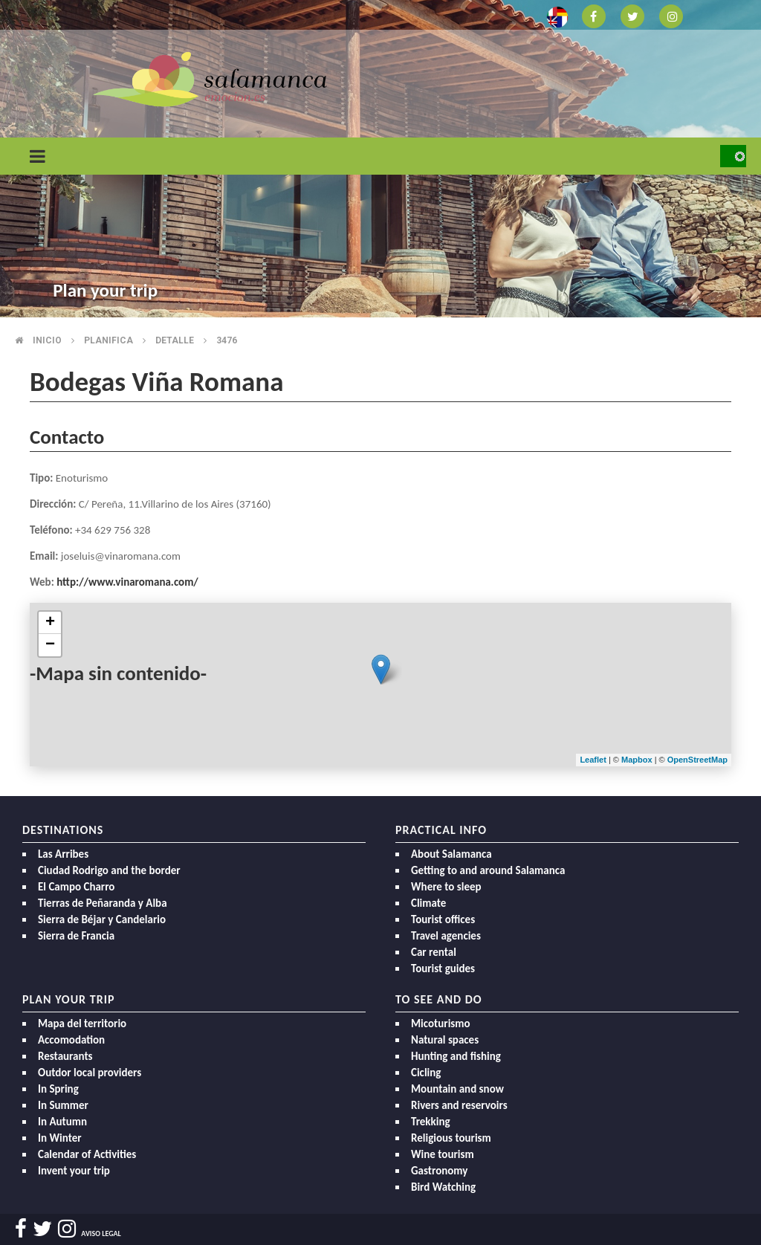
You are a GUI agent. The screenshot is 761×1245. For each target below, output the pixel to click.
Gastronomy (439, 1170)
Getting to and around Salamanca (488, 870)
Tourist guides (443, 968)
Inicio (47, 340)
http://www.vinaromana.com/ (127, 582)
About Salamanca (451, 854)
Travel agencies (446, 935)
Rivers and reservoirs (459, 1105)
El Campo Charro (76, 886)
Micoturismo (440, 1023)
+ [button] (50, 623)
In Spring (58, 1089)
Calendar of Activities (87, 1154)
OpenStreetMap (697, 759)
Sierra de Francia (76, 935)
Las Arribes (63, 854)
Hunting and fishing (456, 1056)
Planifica (108, 340)
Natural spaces (445, 1040)
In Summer (63, 1105)
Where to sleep (446, 886)
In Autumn (62, 1121)
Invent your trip (74, 1170)
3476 (226, 340)
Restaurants (65, 1056)
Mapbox (638, 759)
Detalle (174, 340)
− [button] (50, 645)
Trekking (430, 1121)
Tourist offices (443, 919)
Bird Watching (443, 1187)
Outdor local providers (89, 1072)
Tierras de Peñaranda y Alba (102, 903)
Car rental (433, 952)
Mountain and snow (457, 1089)
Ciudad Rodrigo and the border (109, 870)
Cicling (426, 1072)
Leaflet (593, 759)
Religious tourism (451, 1138)
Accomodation (71, 1040)
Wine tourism (442, 1154)
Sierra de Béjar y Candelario (102, 919)
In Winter (60, 1138)
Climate (428, 903)
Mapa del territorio (82, 1023)
